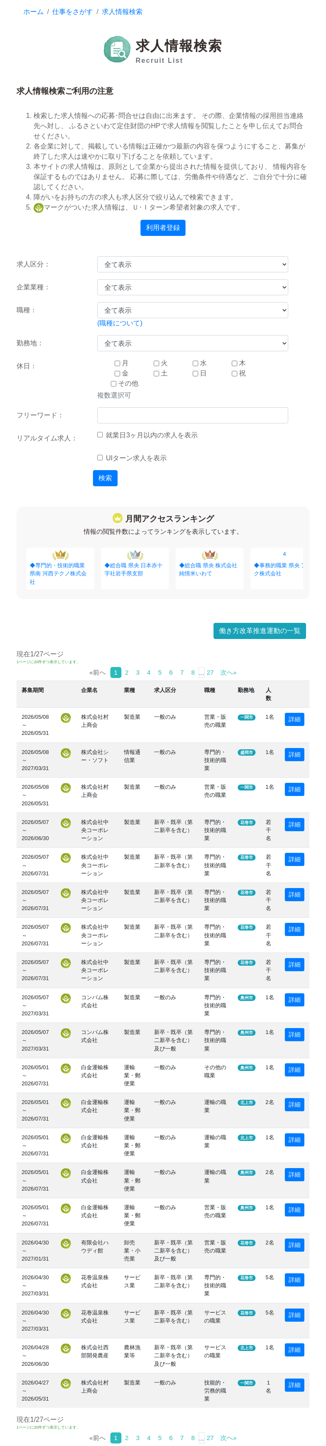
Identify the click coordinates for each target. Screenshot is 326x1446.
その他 (124, 383)
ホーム (33, 11)
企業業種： (34, 287)
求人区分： (34, 264)
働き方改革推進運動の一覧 (260, 630)
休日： (27, 366)
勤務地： (30, 343)
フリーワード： (40, 415)
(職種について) (120, 323)
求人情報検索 (122, 11)
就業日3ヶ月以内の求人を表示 (147, 435)
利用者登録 (163, 227)
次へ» (228, 672)
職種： (27, 310)
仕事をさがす (72, 11)
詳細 (295, 719)
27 (210, 672)
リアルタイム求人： (47, 438)
